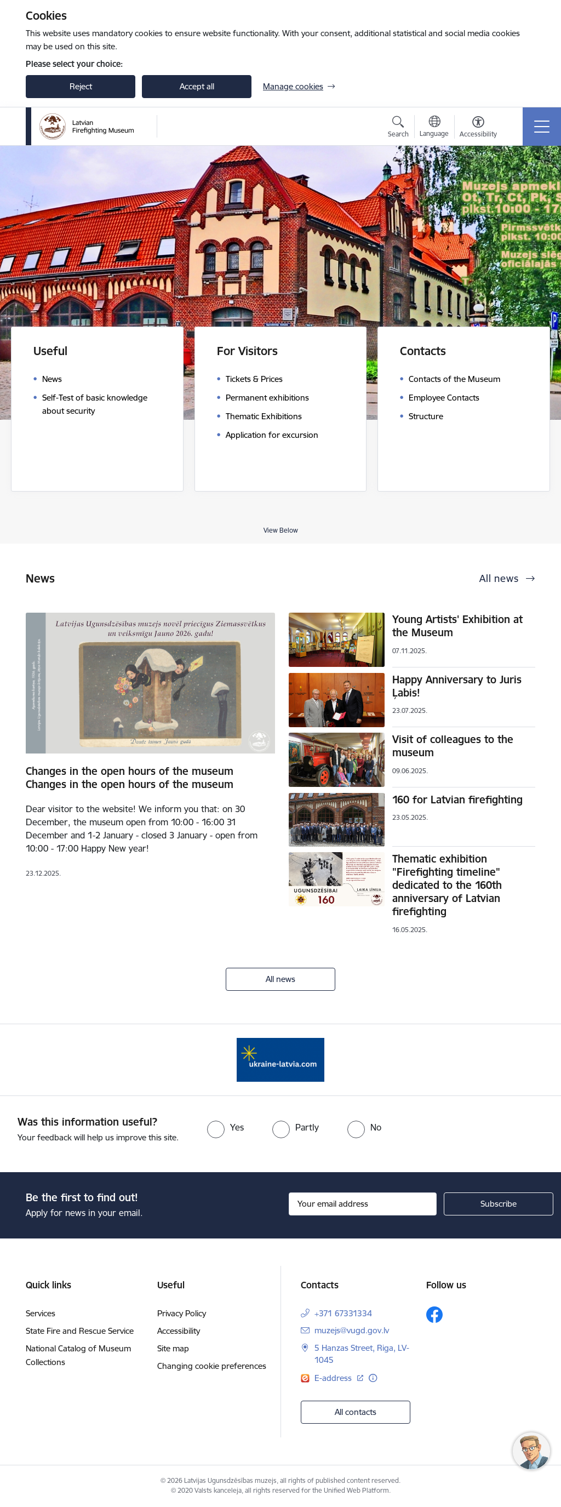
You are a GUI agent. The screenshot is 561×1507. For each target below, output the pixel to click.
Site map (173, 1348)
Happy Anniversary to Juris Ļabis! (457, 686)
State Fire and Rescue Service (80, 1331)
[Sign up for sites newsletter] (498, 1203)
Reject (81, 86)
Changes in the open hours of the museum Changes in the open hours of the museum (129, 777)
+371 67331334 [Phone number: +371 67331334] (343, 1313)
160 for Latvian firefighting (457, 799)
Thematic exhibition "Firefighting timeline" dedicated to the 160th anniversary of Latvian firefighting (447, 885)
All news (280, 979)
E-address (334, 1378)
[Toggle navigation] (542, 126)
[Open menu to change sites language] (434, 127)
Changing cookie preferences (211, 1366)
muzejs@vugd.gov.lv (351, 1330)
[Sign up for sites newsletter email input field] (363, 1203)
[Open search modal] (398, 128)
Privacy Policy (181, 1313)
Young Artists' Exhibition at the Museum (457, 626)
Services (40, 1313)
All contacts (355, 1412)
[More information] (373, 1378)
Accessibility (178, 1331)
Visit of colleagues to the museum (452, 746)
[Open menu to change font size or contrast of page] (478, 128)
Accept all (197, 86)
